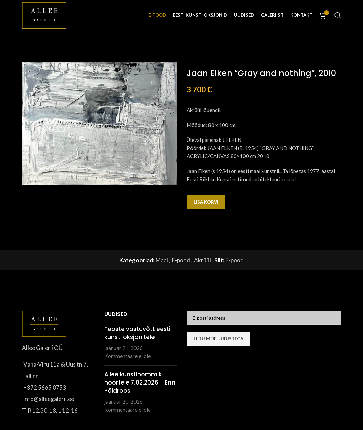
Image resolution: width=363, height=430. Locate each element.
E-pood (181, 260)
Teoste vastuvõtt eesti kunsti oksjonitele (137, 333)
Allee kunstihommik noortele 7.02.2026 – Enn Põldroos (139, 382)
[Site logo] (44, 14)
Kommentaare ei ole (127, 356)
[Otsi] (338, 15)
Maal (162, 260)
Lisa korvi (206, 202)
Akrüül (202, 260)
